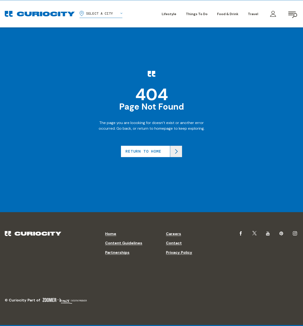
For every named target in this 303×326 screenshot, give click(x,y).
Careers (173, 233)
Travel (253, 14)
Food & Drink (227, 14)
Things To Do (197, 14)
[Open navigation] (293, 14)
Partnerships (117, 252)
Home (110, 233)
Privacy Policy (179, 252)
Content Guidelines (123, 242)
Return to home (143, 151)
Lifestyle (169, 14)
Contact (174, 242)
